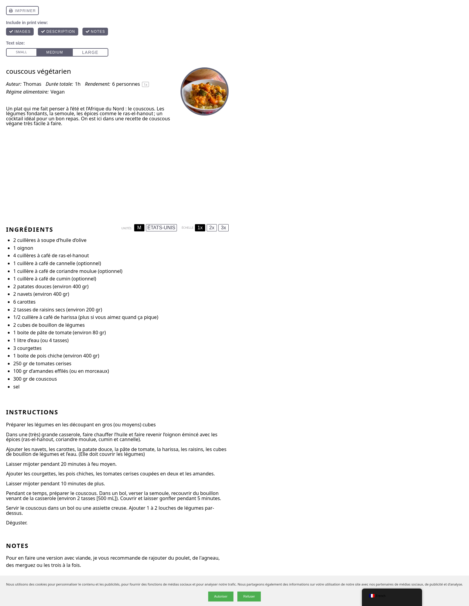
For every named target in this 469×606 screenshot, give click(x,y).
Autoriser (220, 596)
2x (211, 227)
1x (200, 227)
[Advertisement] (117, 173)
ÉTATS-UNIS (161, 227)
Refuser (249, 596)
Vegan (58, 91)
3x (223, 227)
